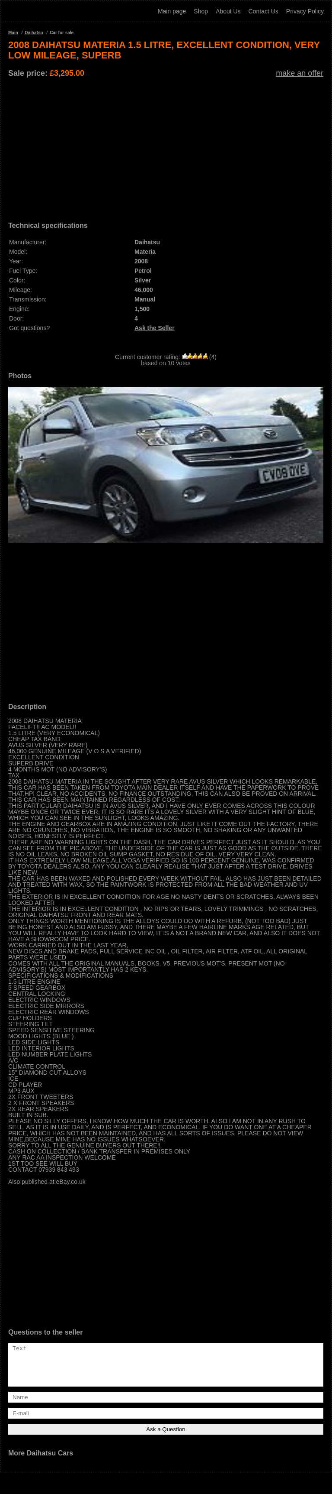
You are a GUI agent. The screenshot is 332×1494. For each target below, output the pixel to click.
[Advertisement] (165, 146)
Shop (201, 11)
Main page (172, 11)
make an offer (299, 73)
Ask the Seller (154, 327)
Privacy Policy (305, 11)
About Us (228, 11)
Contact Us (263, 11)
